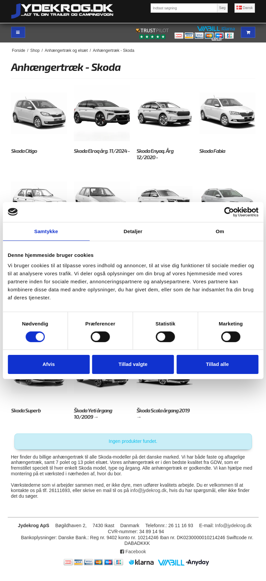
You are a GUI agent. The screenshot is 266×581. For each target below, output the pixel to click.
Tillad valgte (132, 364)
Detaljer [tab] (133, 231)
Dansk (244, 8)
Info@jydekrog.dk (233, 525)
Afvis (49, 364)
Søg (222, 8)
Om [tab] (220, 231)
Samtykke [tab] (46, 231)
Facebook (133, 551)
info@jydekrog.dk (148, 490)
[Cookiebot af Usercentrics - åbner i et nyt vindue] (229, 212)
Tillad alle (217, 364)
